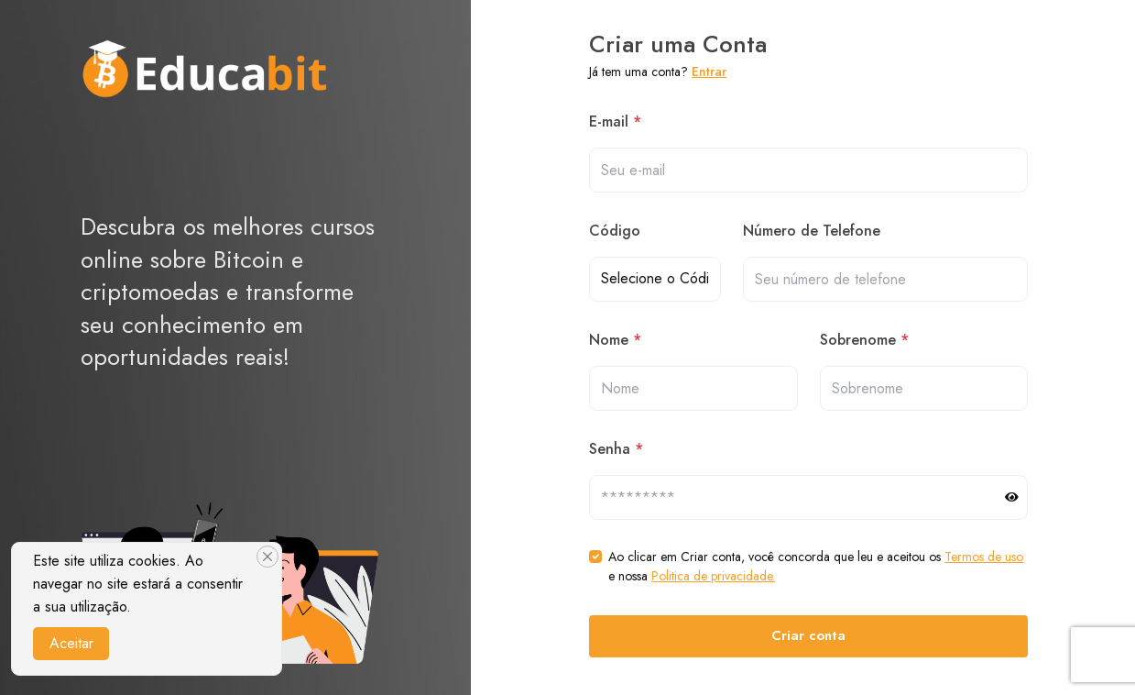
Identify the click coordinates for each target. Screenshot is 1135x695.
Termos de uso (983, 556)
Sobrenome (864, 339)
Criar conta (808, 635)
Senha (616, 448)
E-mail (615, 121)
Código (614, 230)
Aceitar (71, 643)
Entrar (709, 71)
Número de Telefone (811, 230)
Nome (615, 339)
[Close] (267, 557)
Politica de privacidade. (713, 576)
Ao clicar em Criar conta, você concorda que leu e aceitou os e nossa (815, 566)
